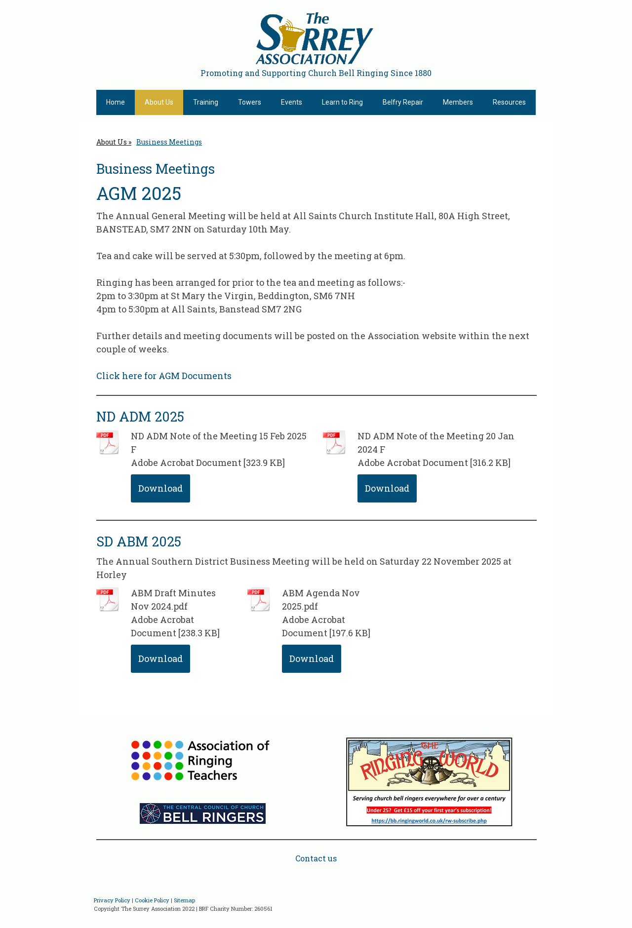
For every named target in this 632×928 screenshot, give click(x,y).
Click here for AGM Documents (164, 376)
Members (458, 102)
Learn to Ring (342, 102)
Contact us (316, 858)
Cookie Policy (152, 900)
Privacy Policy (112, 900)
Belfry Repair (403, 102)
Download (160, 488)
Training (205, 102)
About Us (159, 102)
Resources (509, 102)
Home (115, 102)
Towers (249, 102)
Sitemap (184, 900)
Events (291, 102)
